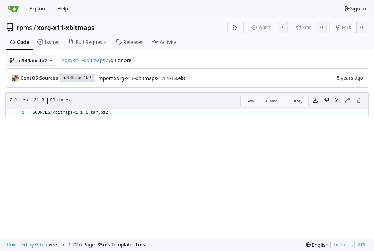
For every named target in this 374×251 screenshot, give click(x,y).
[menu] (317, 245)
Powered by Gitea (27, 244)
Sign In (355, 8)
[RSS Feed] (235, 27)
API (361, 244)
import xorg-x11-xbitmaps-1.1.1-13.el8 (141, 78)
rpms (24, 27)
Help (62, 8)
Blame (272, 101)
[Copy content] (326, 101)
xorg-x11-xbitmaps (65, 27)
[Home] (13, 8)
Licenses (343, 244)
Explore (37, 8)
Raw (250, 101)
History (295, 101)
